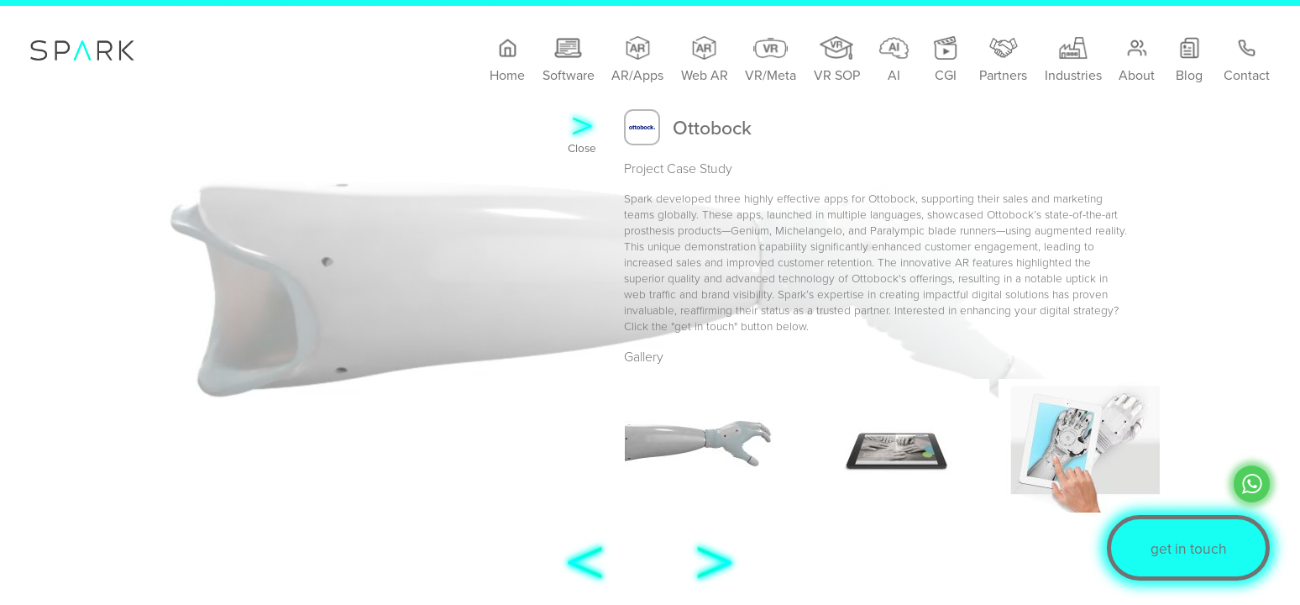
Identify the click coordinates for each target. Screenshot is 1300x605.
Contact (1247, 60)
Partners (1003, 60)
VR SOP (837, 60)
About (1137, 60)
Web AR (704, 60)
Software (569, 60)
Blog (1189, 60)
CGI (945, 60)
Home (507, 60)
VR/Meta (770, 60)
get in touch (1189, 548)
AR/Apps (637, 60)
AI (894, 60)
